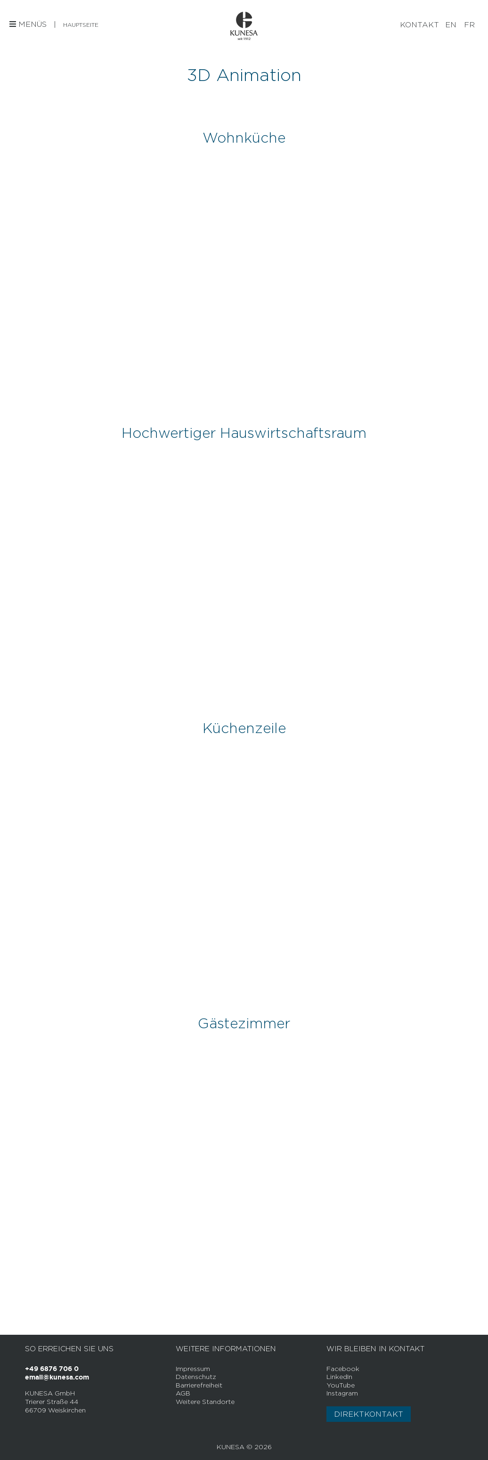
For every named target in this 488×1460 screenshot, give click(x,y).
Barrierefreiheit (199, 1384)
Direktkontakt (368, 1414)
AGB (183, 1392)
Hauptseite (80, 25)
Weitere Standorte (205, 1401)
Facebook (342, 1368)
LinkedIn (339, 1376)
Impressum (193, 1368)
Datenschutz (196, 1376)
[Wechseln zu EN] (450, 25)
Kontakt (419, 25)
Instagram (342, 1392)
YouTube (340, 1384)
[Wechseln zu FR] (469, 25)
